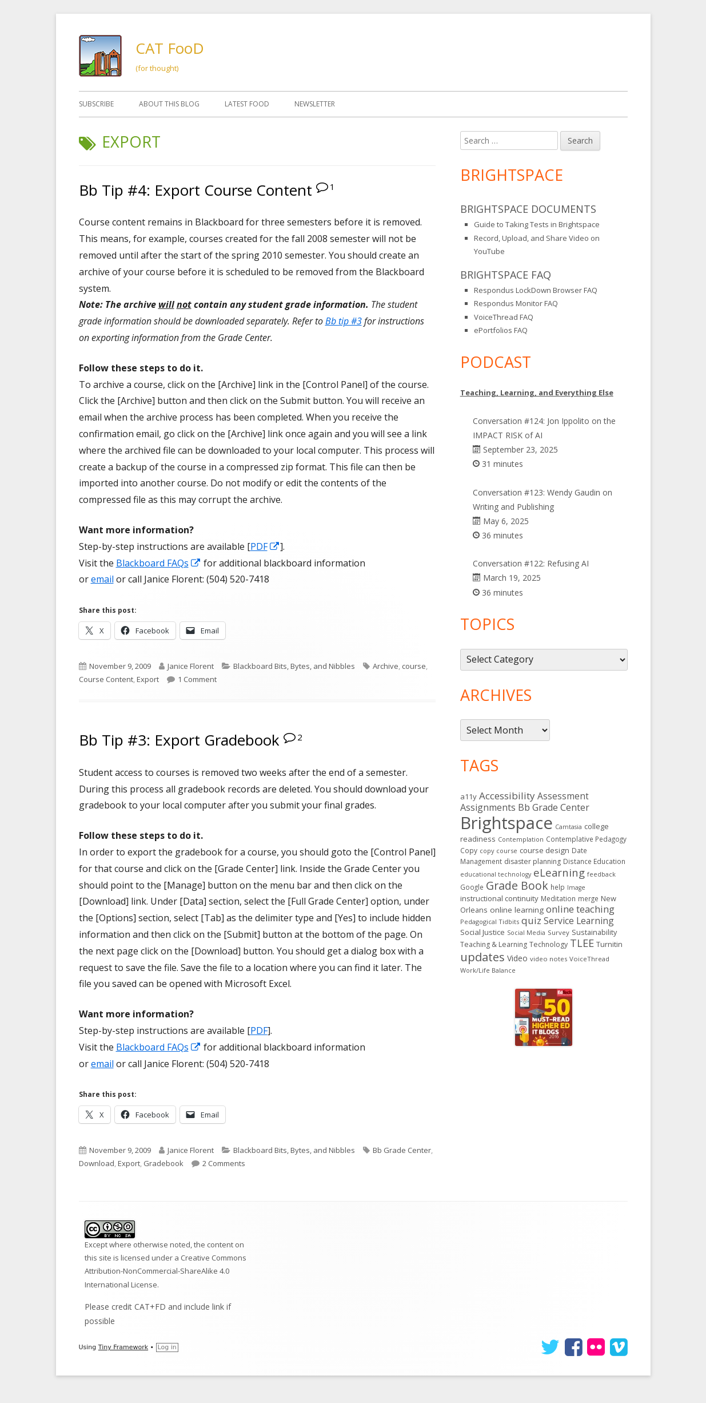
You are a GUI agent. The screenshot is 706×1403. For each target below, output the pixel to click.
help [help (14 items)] (558, 886)
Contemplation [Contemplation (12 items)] (521, 839)
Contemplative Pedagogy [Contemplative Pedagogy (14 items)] (586, 838)
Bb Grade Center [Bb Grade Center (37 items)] (553, 807)
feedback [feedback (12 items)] (601, 874)
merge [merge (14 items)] (588, 898)
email (102, 579)
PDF (265, 546)
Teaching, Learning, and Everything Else (536, 392)
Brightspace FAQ (505, 275)
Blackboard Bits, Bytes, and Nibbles (294, 666)
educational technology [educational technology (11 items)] (495, 874)
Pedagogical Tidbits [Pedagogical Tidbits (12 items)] (489, 921)
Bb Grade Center (402, 1150)
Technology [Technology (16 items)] (548, 944)
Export (148, 679)
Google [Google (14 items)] (472, 886)
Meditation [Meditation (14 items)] (558, 898)
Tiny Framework (123, 1347)
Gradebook (163, 1163)
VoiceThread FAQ (503, 317)
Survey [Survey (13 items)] (558, 932)
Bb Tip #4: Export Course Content (195, 190)
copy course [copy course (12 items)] (498, 850)
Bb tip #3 (343, 321)
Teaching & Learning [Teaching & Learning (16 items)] (493, 944)
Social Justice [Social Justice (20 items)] (482, 932)
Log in (167, 1347)
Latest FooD (247, 104)
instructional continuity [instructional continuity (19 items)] (499, 898)
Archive (385, 666)
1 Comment (197, 679)
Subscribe (96, 104)
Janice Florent (190, 666)
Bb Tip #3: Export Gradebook (179, 740)
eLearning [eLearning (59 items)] (559, 872)
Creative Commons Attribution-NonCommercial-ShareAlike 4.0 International (165, 1271)
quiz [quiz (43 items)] (531, 920)
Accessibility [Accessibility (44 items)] (507, 795)
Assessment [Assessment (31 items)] (563, 796)
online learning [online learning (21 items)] (517, 910)
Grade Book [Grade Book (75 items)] (517, 885)
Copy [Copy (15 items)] (468, 850)
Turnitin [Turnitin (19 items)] (609, 944)
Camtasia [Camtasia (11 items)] (568, 827)
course (414, 666)
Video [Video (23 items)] (517, 958)
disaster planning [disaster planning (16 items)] (532, 861)
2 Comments (223, 1163)
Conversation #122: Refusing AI (531, 563)
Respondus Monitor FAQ (516, 303)
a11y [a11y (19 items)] (468, 796)
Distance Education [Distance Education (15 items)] (594, 861)
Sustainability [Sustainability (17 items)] (594, 932)
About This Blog (169, 104)
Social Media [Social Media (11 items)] (526, 933)
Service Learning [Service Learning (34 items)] (579, 920)
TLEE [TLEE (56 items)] (582, 943)
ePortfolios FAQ (501, 330)
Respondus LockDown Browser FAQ (535, 290)
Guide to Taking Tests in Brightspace (537, 224)
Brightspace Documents (528, 209)
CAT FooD (169, 48)
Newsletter (314, 104)
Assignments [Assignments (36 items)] (488, 807)
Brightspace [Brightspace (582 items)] (506, 822)
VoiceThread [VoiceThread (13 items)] (589, 958)
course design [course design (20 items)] (544, 850)
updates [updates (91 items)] (482, 957)
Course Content (106, 679)
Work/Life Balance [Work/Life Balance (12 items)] (488, 970)
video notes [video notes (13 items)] (548, 958)
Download (96, 1163)
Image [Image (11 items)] (576, 887)
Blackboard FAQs (158, 563)
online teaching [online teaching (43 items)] (580, 908)
